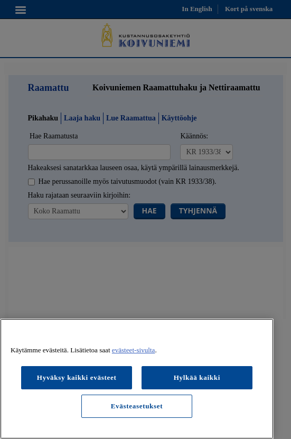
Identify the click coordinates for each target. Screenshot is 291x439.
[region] (137, 379)
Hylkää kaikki (197, 377)
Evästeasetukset (137, 406)
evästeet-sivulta (133, 350)
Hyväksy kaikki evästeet (77, 377)
